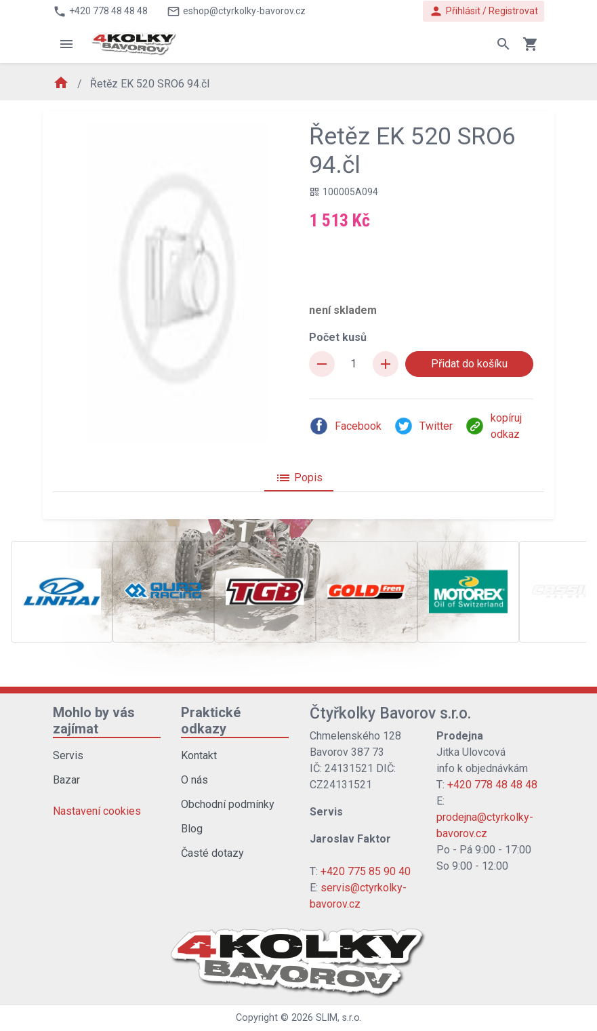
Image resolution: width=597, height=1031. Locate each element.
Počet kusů (338, 337)
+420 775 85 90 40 (366, 871)
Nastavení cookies (97, 811)
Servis (68, 755)
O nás (194, 779)
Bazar (66, 779)
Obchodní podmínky (227, 804)
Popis (299, 478)
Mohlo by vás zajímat (94, 720)
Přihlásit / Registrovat (483, 11)
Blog (192, 828)
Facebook (345, 426)
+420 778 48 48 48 (492, 784)
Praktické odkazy (211, 720)
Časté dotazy (212, 853)
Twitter (423, 426)
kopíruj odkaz (493, 426)
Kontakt (199, 755)
